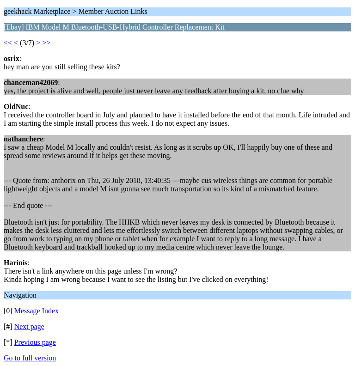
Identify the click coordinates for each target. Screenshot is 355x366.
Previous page (35, 342)
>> (46, 43)
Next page (29, 326)
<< (8, 43)
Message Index (36, 311)
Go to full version (30, 358)
